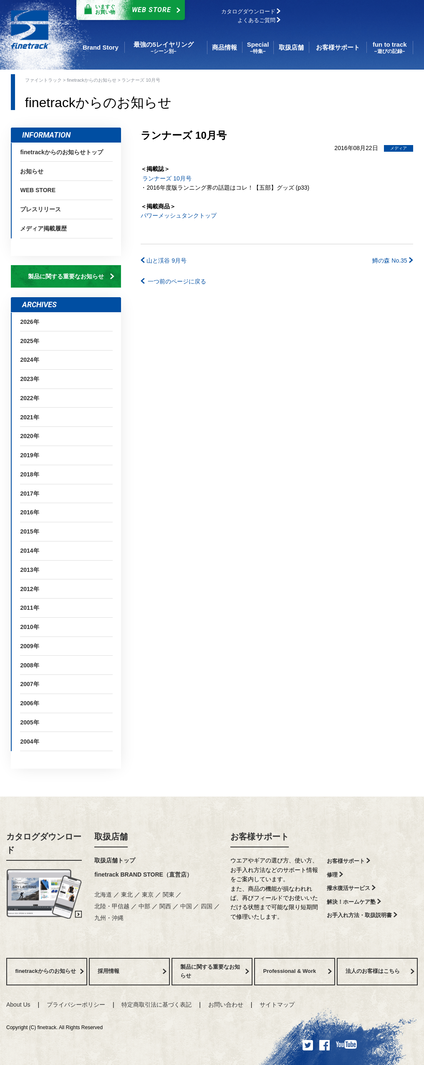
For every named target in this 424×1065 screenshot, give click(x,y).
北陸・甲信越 (112, 906)
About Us (18, 1004)
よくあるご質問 (259, 20)
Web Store (128, 10)
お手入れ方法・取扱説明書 (362, 915)
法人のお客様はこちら (380, 971)
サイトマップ (277, 1004)
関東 (169, 894)
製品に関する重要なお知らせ (71, 276)
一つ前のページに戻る (173, 281)
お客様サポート (259, 836)
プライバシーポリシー (76, 1004)
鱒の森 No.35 (392, 260)
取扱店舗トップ (114, 860)
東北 (127, 894)
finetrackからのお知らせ (92, 80)
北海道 (104, 894)
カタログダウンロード (251, 11)
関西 (166, 906)
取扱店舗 (111, 836)
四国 (207, 906)
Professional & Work (297, 971)
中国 (187, 906)
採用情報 (132, 971)
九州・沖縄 (109, 918)
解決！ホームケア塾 (354, 902)
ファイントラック (44, 80)
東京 (148, 894)
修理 (335, 875)
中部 (145, 906)
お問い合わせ (225, 1004)
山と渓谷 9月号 (164, 260)
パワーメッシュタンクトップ (179, 215)
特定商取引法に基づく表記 (156, 1004)
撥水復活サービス (351, 888)
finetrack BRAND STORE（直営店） (143, 874)
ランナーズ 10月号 (166, 178)
